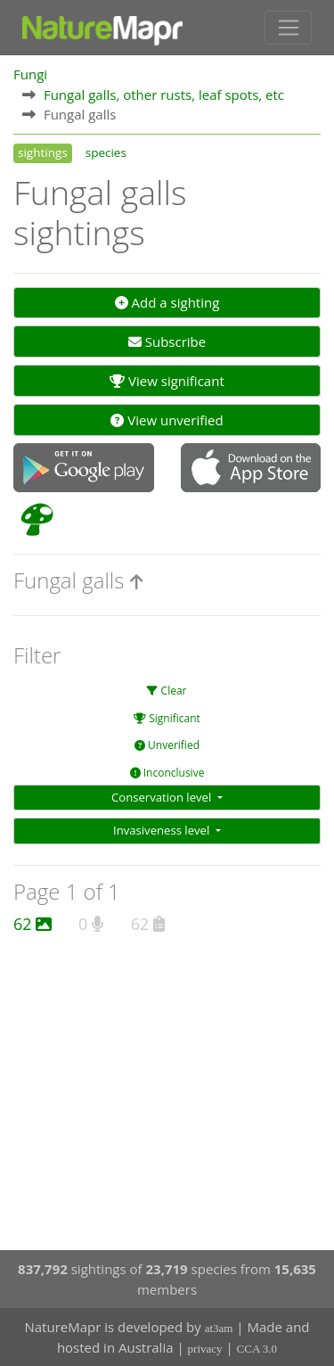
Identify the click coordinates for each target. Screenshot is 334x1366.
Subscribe (167, 341)
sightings (43, 152)
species (106, 152)
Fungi (30, 74)
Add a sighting (167, 302)
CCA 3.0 (257, 1348)
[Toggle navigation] (288, 28)
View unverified (166, 420)
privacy (205, 1348)
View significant (167, 381)
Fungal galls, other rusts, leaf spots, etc (164, 94)
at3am (219, 1328)
